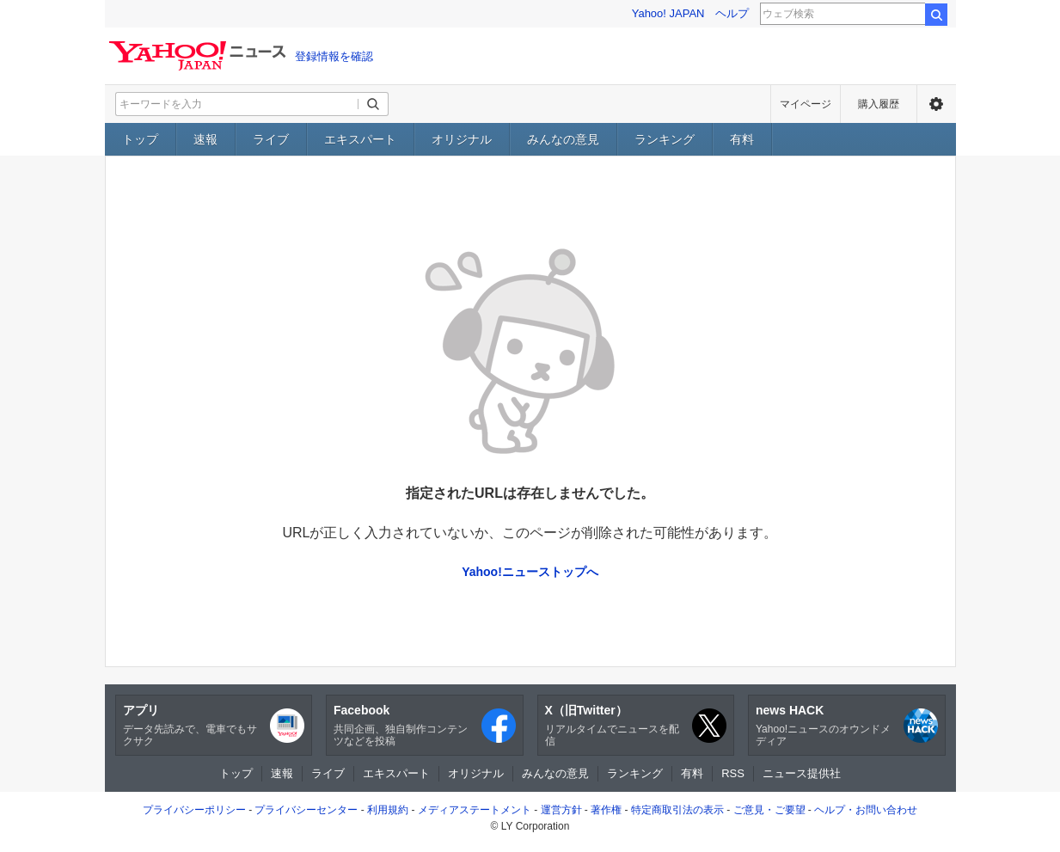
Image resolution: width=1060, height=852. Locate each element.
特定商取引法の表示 (677, 810)
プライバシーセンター (306, 810)
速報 (205, 139)
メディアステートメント (474, 810)
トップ (140, 139)
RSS (732, 773)
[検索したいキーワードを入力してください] (237, 104)
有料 (742, 139)
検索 (936, 14)
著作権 (606, 810)
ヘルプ (732, 13)
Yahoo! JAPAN (668, 13)
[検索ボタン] (373, 104)
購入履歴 (878, 104)
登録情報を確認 (334, 56)
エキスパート (360, 139)
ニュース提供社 (802, 773)
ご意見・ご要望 (769, 810)
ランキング (664, 139)
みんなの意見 (563, 139)
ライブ (271, 139)
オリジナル (462, 139)
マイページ (805, 104)
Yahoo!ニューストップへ (530, 572)
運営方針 (561, 810)
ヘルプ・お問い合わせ (865, 810)
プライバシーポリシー (194, 810)
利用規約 (387, 810)
